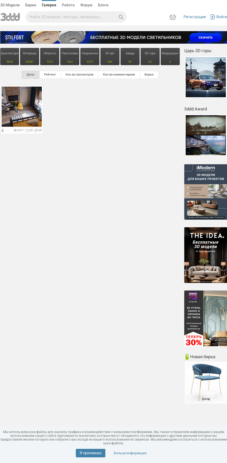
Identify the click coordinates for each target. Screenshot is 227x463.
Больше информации (130, 453)
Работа (68, 5)
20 (29, 130)
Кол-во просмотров (79, 74)
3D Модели (10, 5)
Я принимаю (91, 453)
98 (38, 130)
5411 (18, 130)
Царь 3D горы (197, 50)
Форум (86, 5)
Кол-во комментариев (119, 74)
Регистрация (195, 17)
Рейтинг (50, 74)
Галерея (49, 5)
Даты (30, 74)
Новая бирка (202, 356)
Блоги (103, 5)
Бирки (30, 5)
